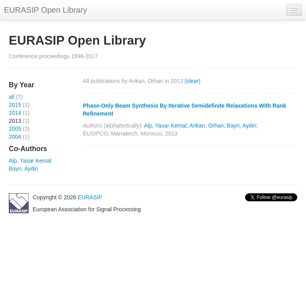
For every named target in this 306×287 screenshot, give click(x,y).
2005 (15, 129)
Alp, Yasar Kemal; (166, 125)
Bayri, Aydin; (242, 125)
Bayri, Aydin (23, 168)
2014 (15, 113)
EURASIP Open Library (45, 10)
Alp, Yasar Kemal (30, 160)
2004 (15, 137)
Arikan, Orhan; (207, 125)
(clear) (192, 81)
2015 (15, 105)
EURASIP (90, 197)
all (11, 97)
